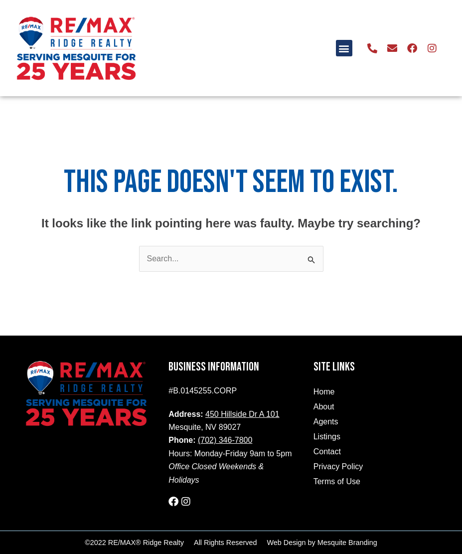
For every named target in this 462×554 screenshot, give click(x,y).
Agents (325, 421)
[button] (344, 48)
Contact (327, 451)
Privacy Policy (338, 466)
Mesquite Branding (347, 543)
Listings (326, 436)
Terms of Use (336, 481)
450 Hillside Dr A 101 (242, 414)
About (323, 406)
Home (324, 391)
